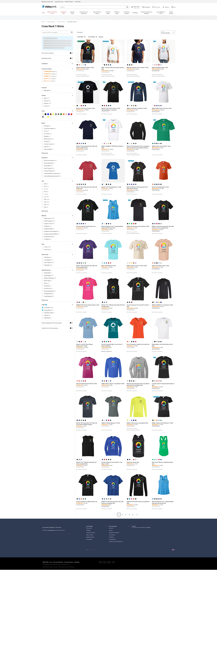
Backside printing (46, 58)
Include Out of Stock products (50, 328)
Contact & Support (90, 532)
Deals (43, 12)
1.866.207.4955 (46, 562)
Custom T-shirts (61, 21)
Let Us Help (96, 526)
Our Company (119, 526)
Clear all (101, 36)
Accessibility (89, 539)
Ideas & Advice (89, 534)
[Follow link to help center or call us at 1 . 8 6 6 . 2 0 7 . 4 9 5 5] (135, 7)
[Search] (127, 7)
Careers (111, 530)
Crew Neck (80, 37)
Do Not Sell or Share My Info (115, 541)
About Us (111, 528)
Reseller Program (90, 537)
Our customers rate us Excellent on (141, 527)
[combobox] (93, 7)
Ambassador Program (114, 532)
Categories (45, 63)
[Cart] (173, 7)
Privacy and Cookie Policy (58, 562)
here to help (51, 530)
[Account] (165, 7)
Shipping (88, 530)
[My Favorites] (156, 7)
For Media (111, 537)
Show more (45, 153)
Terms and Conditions (68, 562)
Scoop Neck (91, 37)
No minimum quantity (48, 53)
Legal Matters (77, 562)
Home (43, 21)
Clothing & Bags (51, 21)
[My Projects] (146, 7)
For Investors (112, 534)
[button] (114, 514)
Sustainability (112, 539)
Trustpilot (134, 526)
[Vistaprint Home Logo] (49, 7)
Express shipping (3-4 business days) (52, 323)
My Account (89, 528)
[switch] (71, 53)
